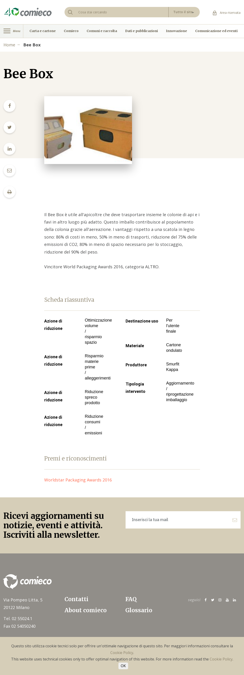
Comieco (71, 31)
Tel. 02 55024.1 (17, 618)
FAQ (131, 599)
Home (9, 45)
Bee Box (32, 45)
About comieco (86, 610)
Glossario (138, 610)
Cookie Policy (121, 652)
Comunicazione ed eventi (216, 31)
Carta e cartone (42, 31)
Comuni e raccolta (102, 31)
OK (123, 665)
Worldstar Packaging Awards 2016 (80, 480)
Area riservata (227, 12)
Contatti (76, 599)
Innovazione (176, 31)
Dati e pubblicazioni (141, 31)
